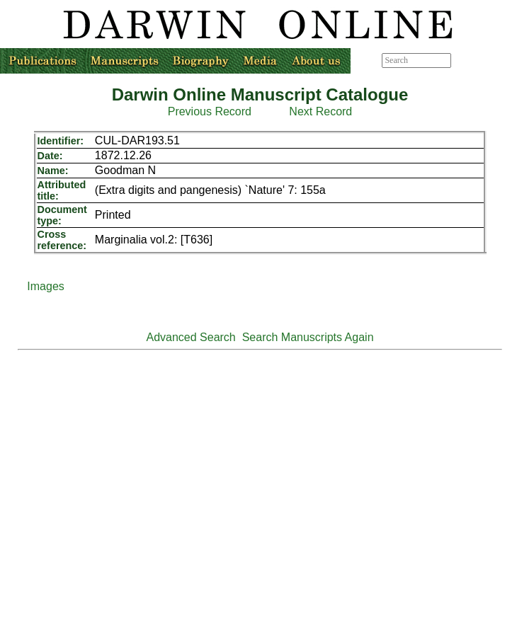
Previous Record (209, 111)
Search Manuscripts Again (308, 337)
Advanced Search (190, 337)
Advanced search (483, 60)
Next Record (320, 111)
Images (45, 286)
